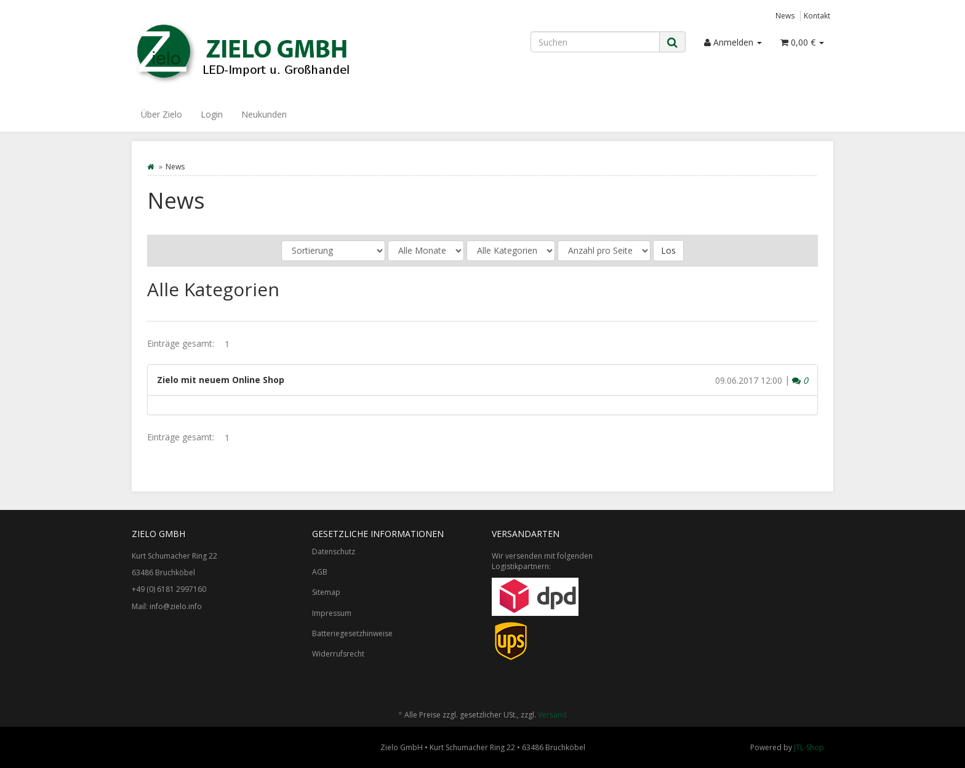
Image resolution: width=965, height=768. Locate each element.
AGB (319, 572)
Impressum (331, 613)
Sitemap (326, 592)
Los (668, 250)
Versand (552, 714)
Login (212, 114)
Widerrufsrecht (338, 654)
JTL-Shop (809, 747)
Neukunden (264, 114)
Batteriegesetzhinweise (352, 633)
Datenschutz (333, 551)
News (785, 15)
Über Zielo (161, 114)
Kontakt (817, 15)
